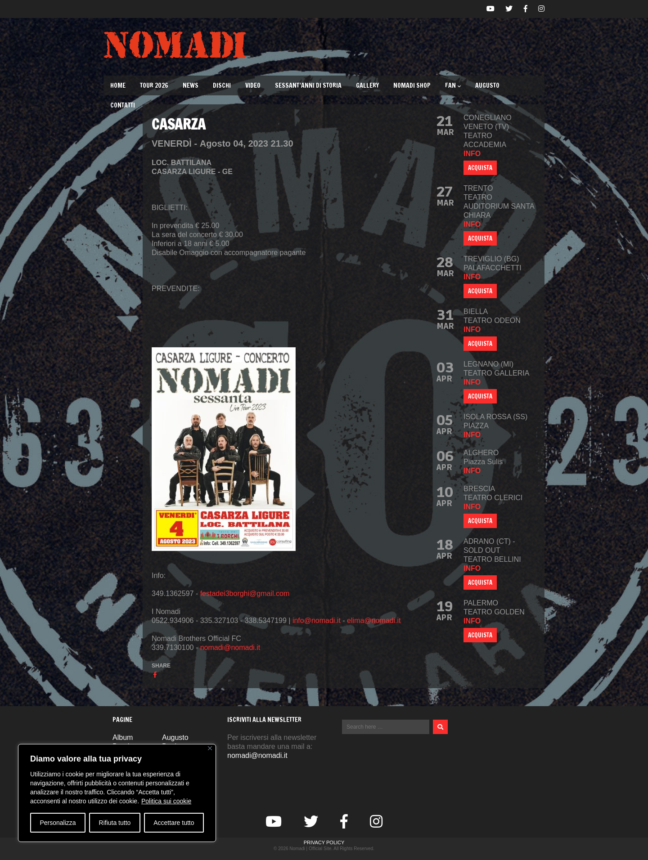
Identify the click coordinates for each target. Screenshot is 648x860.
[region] (117, 793)
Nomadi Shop (412, 85)
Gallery (367, 85)
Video (253, 85)
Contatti (122, 105)
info (472, 153)
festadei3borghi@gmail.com (245, 593)
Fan (453, 85)
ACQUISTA (480, 168)
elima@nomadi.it (373, 620)
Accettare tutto (173, 822)
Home (118, 85)
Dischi (222, 85)
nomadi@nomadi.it (230, 647)
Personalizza (58, 822)
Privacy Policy (324, 842)
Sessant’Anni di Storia (308, 85)
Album (122, 737)
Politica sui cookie (166, 801)
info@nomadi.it (316, 620)
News (190, 85)
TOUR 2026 (154, 85)
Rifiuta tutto (115, 822)
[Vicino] (210, 748)
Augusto (487, 85)
